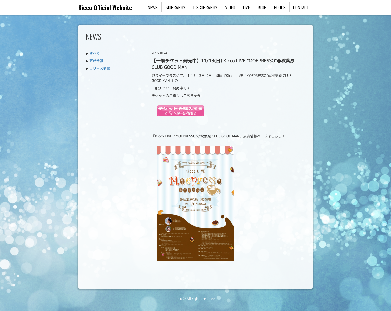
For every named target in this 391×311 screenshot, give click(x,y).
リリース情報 (99, 68)
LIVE (246, 7)
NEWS (153, 7)
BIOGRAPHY (175, 7)
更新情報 (96, 60)
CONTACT (301, 7)
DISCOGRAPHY (205, 7)
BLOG (262, 7)
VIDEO (230, 7)
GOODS (280, 7)
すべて (94, 53)
